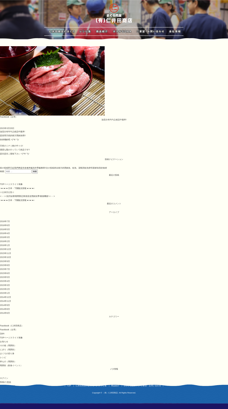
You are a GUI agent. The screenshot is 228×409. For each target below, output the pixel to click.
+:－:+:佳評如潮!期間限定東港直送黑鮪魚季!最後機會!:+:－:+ (27, 196)
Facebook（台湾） (8, 117)
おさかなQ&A (130, 385)
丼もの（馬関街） (8, 361)
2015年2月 (5, 289)
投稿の (5, 382)
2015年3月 (5, 285)
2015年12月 (5, 249)
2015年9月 (5, 261)
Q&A (2, 333)
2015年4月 (5, 281)
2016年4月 (5, 233)
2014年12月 (5, 297)
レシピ (3, 357)
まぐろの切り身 (7, 353)
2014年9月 (5, 305)
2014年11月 (5, 301)
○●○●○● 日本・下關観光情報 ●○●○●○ (17, 188)
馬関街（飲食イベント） (11, 365)
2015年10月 (5, 257)
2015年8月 (5, 265)
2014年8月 (5, 309)
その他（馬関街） (8, 345)
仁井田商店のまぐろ (85, 385)
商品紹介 (115, 385)
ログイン (4, 378)
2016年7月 (5, 221)
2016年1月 (5, 245)
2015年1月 (5, 293)
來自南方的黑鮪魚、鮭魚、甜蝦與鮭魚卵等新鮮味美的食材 (76, 168)
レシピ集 (102, 385)
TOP (69, 385)
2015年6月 (5, 273)
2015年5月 (5, 277)
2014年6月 (5, 313)
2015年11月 (5, 253)
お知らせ (4, 341)
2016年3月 (5, 237)
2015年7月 (5, 269)
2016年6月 (5, 225)
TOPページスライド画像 (11, 184)
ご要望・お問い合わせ (151, 385)
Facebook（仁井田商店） (11, 325)
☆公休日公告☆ (7, 192)
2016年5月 (5, 229)
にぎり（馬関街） (8, 349)
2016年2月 (5, 241)
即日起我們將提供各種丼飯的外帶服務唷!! (23, 168)
